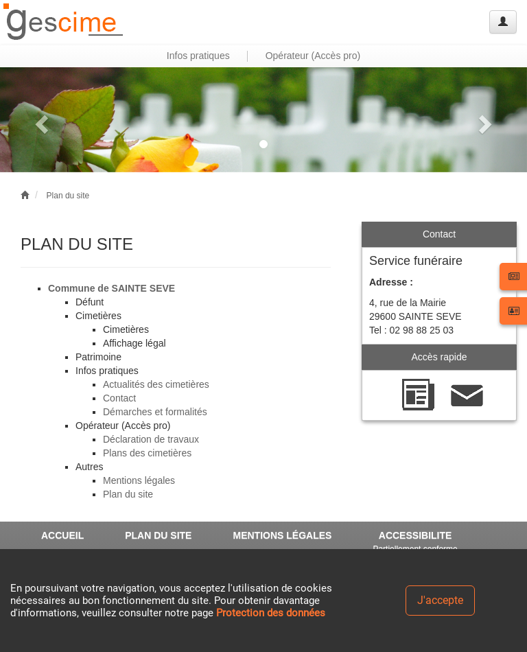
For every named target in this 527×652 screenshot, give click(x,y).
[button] (39, 119)
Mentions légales (139, 480)
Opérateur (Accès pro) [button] (313, 55)
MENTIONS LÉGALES (282, 535)
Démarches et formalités (155, 411)
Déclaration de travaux (151, 439)
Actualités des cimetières (156, 384)
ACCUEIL (62, 535)
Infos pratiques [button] (198, 55)
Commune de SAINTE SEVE (111, 288)
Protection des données (270, 613)
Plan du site (68, 195)
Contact (119, 398)
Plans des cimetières (147, 452)
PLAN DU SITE (158, 535)
